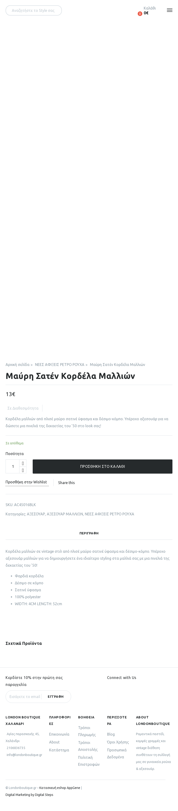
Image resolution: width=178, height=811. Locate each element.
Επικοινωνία (59, 741)
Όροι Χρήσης (118, 749)
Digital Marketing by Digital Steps (29, 802)
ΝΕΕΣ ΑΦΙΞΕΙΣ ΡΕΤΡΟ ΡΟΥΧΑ (59, 371)
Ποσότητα (15, 461)
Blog (111, 741)
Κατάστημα (59, 757)
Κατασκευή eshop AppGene (59, 795)
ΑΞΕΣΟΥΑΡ (36, 521)
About (54, 749)
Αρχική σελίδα (17, 371)
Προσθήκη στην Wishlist (27, 489)
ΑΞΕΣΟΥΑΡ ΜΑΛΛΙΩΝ (65, 521)
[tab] (89, 541)
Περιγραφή (89, 540)
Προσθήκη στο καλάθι (102, 473)
